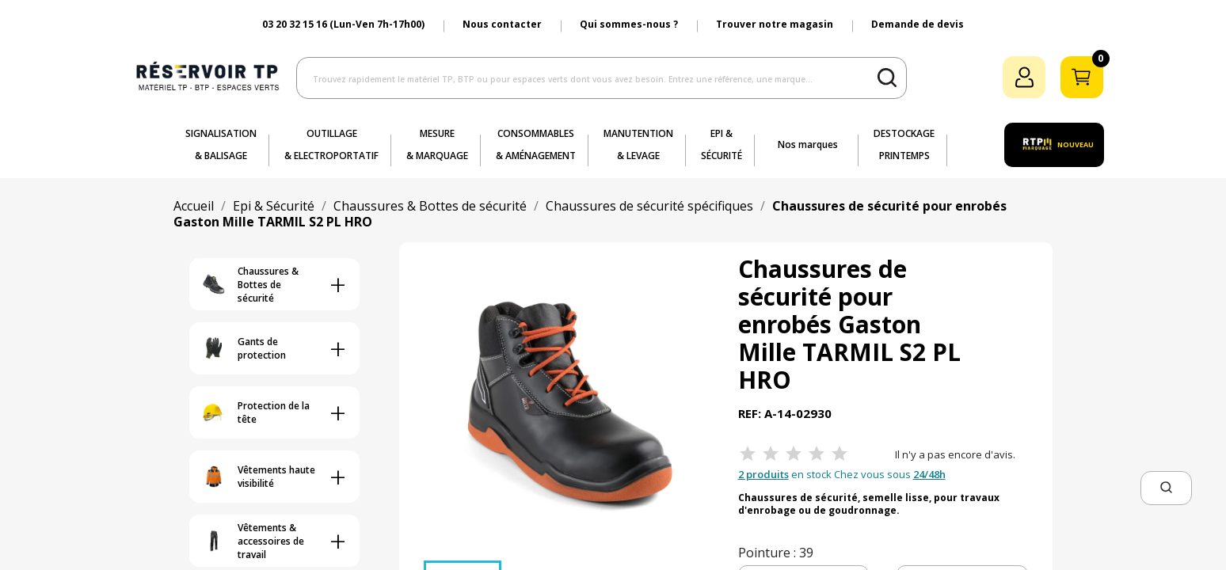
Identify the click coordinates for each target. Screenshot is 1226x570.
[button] (1166, 488)
